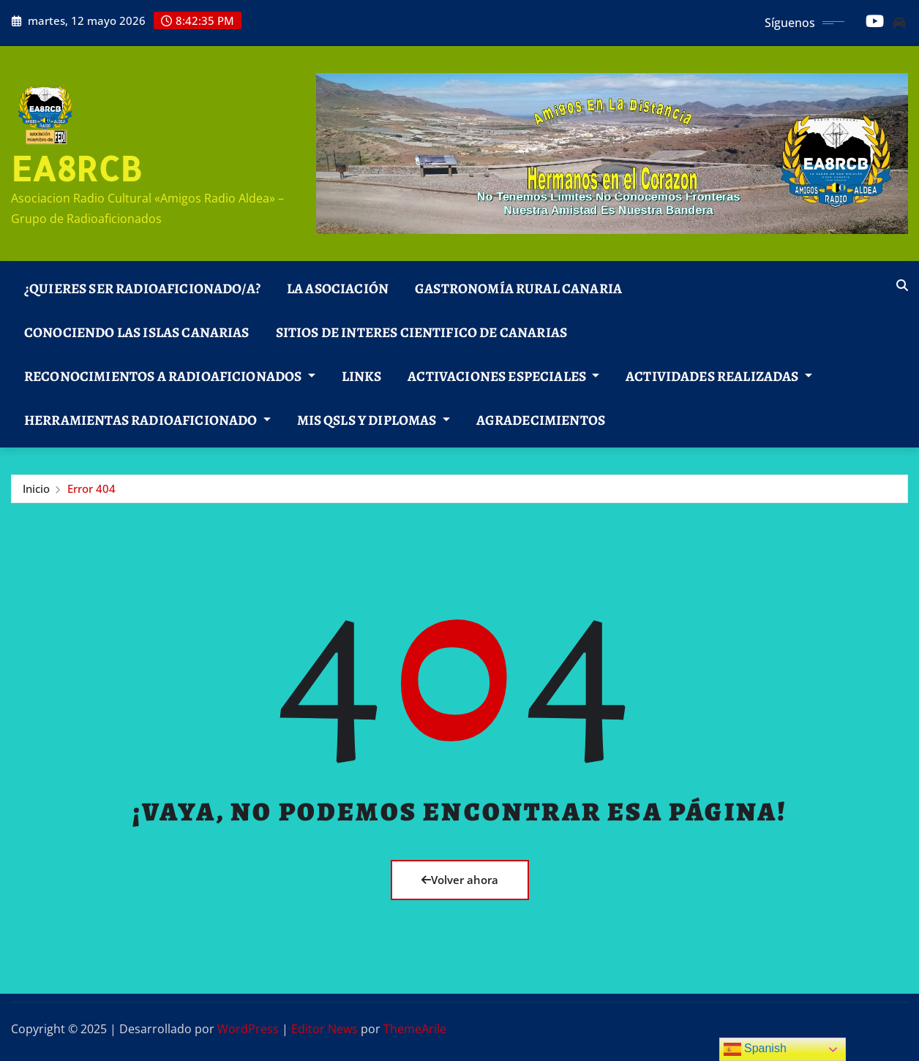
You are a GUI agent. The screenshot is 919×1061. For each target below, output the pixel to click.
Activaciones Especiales (503, 376)
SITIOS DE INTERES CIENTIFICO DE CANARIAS (421, 332)
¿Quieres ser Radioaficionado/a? (142, 288)
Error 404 (91, 488)
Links (362, 376)
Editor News (324, 1029)
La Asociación (338, 288)
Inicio (36, 488)
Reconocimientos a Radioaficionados (169, 376)
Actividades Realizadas (719, 376)
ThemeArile (414, 1029)
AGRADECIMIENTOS (540, 420)
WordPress (248, 1029)
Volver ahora (459, 879)
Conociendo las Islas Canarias (137, 332)
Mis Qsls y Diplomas (373, 420)
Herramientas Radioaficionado (147, 420)
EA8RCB (76, 168)
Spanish (755, 1049)
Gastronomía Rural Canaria (518, 288)
